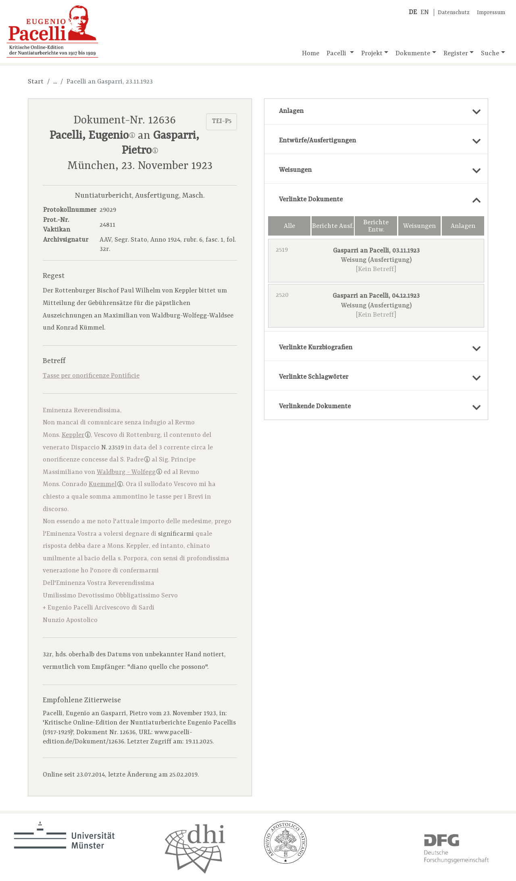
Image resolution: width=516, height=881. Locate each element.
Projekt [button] (372, 53)
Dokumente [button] (412, 53)
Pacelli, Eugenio (92, 135)
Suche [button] (490, 53)
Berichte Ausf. (333, 226)
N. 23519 (112, 447)
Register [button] (455, 53)
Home (310, 53)
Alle (289, 226)
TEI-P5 (221, 121)
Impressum (491, 13)
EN (424, 12)
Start (36, 82)
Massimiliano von (102, 472)
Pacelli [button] (337, 53)
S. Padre (135, 459)
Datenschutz (454, 13)
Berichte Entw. (376, 226)
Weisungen (419, 226)
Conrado (92, 484)
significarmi (176, 534)
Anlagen (463, 226)
